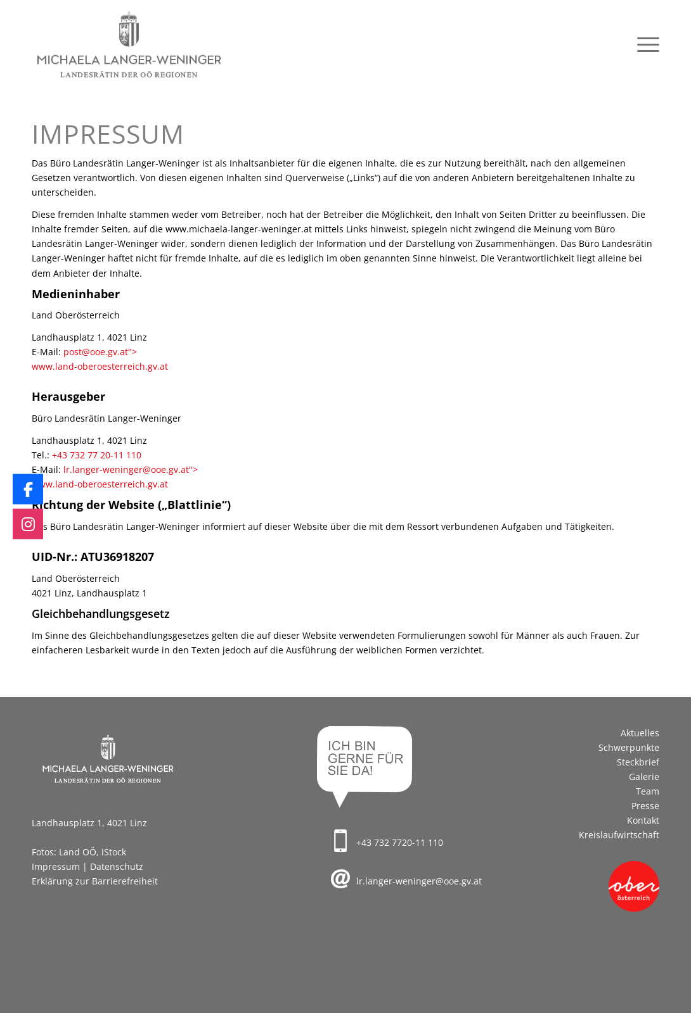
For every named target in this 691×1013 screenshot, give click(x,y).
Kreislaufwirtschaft (619, 835)
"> (132, 352)
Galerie (644, 777)
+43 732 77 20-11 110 (96, 455)
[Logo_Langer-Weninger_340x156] (129, 44)
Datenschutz (116, 866)
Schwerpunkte (628, 747)
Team (647, 791)
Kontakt (643, 820)
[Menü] (644, 44)
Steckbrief (638, 762)
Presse (645, 806)
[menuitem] (644, 44)
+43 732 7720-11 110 (399, 842)
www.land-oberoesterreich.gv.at (100, 366)
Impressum (56, 866)
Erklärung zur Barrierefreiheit (95, 881)
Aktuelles (640, 733)
